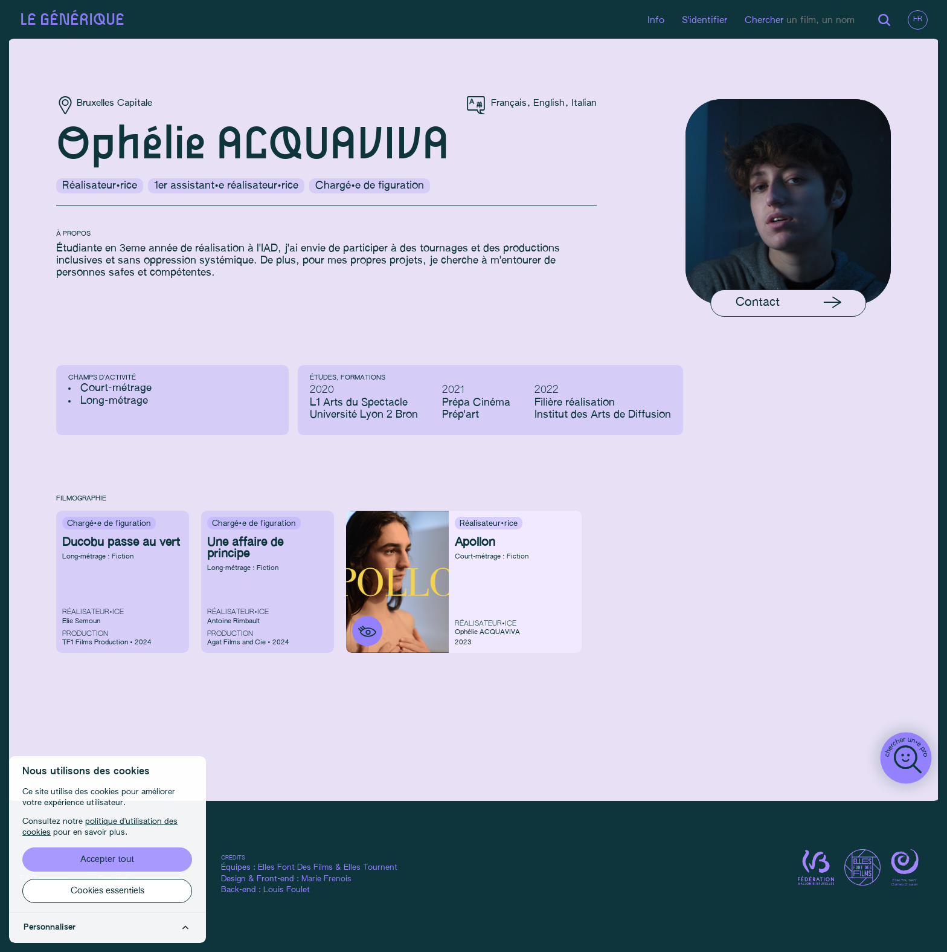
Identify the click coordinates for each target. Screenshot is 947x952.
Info (654, 20)
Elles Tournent (378, 868)
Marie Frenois (334, 880)
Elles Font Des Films (303, 868)
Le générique (73, 20)
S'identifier (702, 20)
